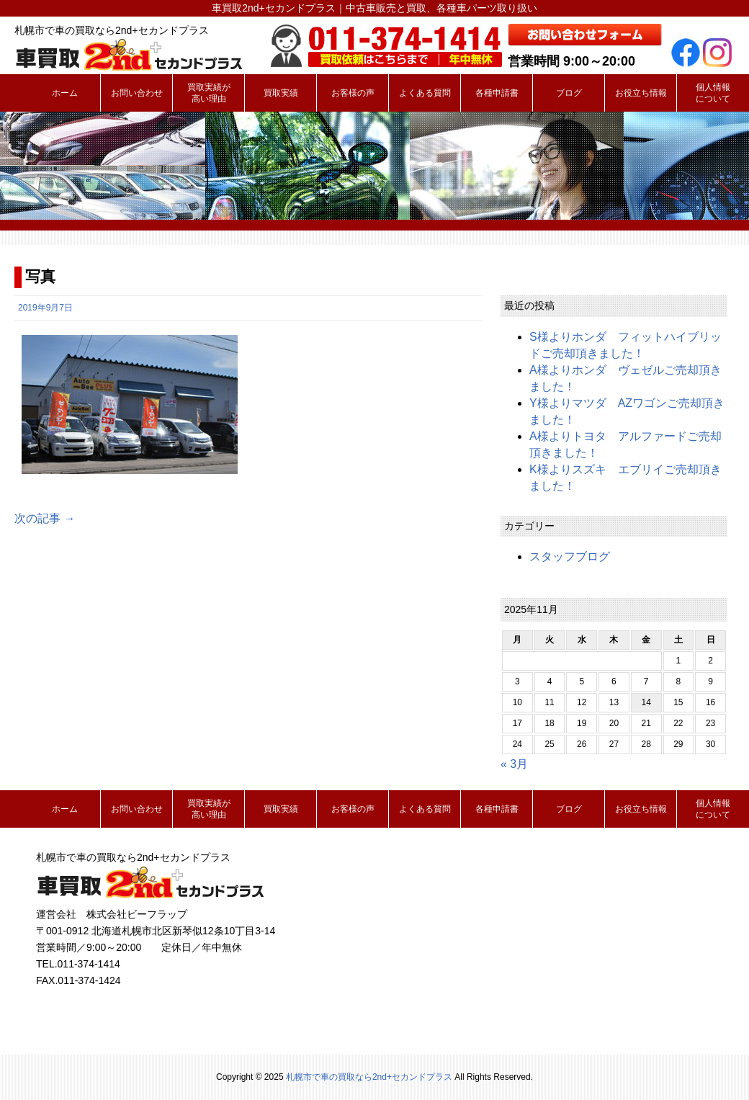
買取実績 (281, 93)
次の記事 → (44, 518)
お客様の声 (352, 93)
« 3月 (514, 764)
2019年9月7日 (45, 308)
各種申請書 (497, 93)
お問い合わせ (137, 93)
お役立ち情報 (641, 93)
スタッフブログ (569, 556)
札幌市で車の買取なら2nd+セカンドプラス (369, 1077)
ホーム (65, 93)
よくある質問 (425, 93)
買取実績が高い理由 (208, 93)
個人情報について (713, 93)
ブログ (569, 93)
